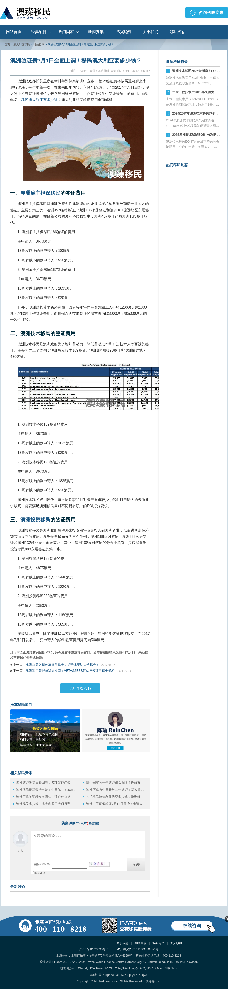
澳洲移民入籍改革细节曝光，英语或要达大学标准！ (62, 664)
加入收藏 (176, 943)
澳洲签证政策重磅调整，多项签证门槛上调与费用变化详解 (46, 782)
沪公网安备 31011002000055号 (138, 949)
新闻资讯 (96, 32)
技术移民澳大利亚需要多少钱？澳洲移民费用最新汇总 (116, 797)
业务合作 (158, 943)
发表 (136, 864)
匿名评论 (39, 873)
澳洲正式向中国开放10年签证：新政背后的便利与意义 (116, 790)
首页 (7, 44)
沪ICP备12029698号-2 (93, 949)
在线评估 (140, 943)
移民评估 (178, 32)
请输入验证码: (41, 864)
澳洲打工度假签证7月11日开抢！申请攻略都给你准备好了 (116, 804)
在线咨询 (192, 925)
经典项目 (39, 32)
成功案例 (123, 32)
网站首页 (13, 32)
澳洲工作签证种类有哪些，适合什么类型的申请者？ (46, 797)
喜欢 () (80, 688)
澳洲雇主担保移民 (40, 193)
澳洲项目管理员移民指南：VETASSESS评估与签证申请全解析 (70, 670)
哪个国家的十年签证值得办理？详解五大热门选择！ (116, 782)
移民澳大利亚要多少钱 (39, 100)
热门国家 (66, 32)
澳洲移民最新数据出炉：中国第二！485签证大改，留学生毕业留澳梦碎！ (46, 790)
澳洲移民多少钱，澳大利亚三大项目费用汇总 (46, 804)
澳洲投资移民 (35, 519)
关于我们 (150, 32)
